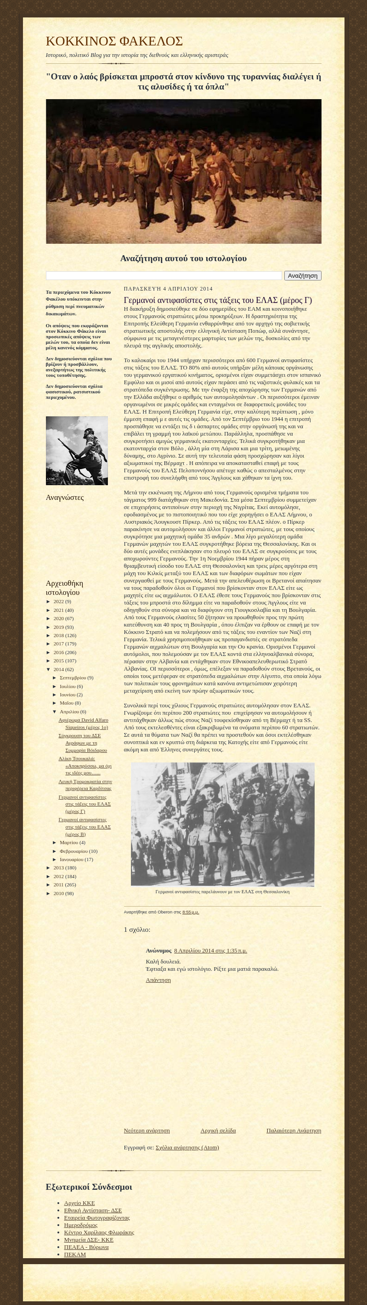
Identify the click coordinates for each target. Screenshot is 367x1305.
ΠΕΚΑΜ (75, 1254)
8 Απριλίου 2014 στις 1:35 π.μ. (210, 950)
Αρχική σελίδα (218, 1130)
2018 (59, 635)
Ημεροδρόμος (81, 1224)
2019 (59, 627)
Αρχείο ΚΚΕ (79, 1202)
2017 (59, 643)
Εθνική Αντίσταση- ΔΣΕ (93, 1210)
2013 (59, 867)
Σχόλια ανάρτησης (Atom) (187, 1147)
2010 (59, 893)
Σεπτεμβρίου (73, 677)
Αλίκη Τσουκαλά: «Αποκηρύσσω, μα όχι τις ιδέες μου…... (85, 765)
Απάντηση (158, 979)
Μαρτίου (69, 842)
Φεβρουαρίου (74, 851)
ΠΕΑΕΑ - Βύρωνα (86, 1246)
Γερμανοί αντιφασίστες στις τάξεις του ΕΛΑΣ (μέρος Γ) (84, 804)
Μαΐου (67, 703)
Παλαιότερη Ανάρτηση (293, 1130)
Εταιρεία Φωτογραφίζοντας (97, 1217)
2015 (59, 660)
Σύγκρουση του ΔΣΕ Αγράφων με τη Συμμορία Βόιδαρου (82, 742)
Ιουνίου (68, 694)
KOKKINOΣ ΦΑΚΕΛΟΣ (114, 41)
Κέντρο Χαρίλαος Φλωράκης (99, 1232)
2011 (59, 884)
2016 (59, 652)
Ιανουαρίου (72, 859)
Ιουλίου (68, 686)
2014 (59, 669)
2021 (59, 610)
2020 (59, 618)
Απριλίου (70, 711)
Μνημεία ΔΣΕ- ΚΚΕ (89, 1239)
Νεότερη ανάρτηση (147, 1130)
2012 (59, 876)
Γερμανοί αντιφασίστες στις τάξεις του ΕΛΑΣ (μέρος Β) (84, 826)
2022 (59, 601)
